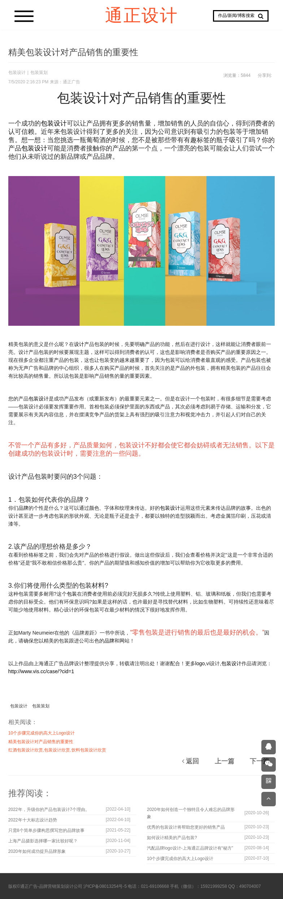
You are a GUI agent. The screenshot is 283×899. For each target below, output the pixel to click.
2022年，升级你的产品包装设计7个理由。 (49, 809)
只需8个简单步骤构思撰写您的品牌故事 (46, 830)
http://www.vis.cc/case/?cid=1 (41, 671)
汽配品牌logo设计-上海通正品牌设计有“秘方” (190, 848)
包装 (72, 594)
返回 (190, 761)
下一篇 (259, 761)
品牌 (23, 508)
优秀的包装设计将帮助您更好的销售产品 (186, 827)
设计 (79, 344)
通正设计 (141, 14)
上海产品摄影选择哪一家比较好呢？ (43, 840)
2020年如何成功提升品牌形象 (37, 851)
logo (200, 663)
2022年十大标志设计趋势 (32, 820)
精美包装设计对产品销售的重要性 (40, 741)
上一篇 (224, 761)
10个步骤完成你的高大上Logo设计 (41, 733)
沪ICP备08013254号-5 (105, 886)
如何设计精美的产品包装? (172, 837)
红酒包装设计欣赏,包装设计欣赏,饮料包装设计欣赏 (57, 750)
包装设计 (17, 72)
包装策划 (39, 72)
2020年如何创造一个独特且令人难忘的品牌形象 (191, 813)
